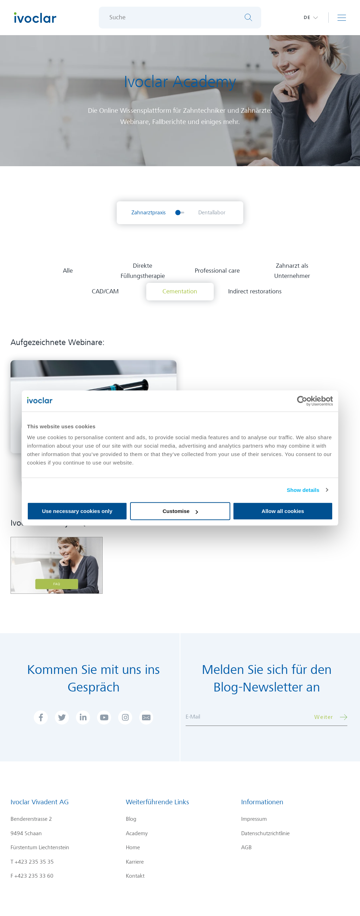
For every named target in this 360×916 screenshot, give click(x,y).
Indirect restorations (255, 291)
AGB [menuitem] (246, 847)
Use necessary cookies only (77, 511)
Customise (180, 511)
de (307, 17)
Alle (68, 270)
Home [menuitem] (133, 847)
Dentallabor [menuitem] (211, 212)
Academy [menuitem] (137, 833)
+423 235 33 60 (33, 876)
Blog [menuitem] (131, 819)
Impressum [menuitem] (254, 819)
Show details (303, 490)
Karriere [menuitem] (135, 862)
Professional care (217, 270)
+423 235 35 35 (34, 862)
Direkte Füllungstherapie (143, 271)
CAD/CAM (105, 291)
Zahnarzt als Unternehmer (292, 271)
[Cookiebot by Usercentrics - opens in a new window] (302, 401)
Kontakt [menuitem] (135, 876)
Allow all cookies (283, 511)
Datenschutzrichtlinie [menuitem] (265, 833)
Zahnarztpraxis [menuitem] (148, 212)
